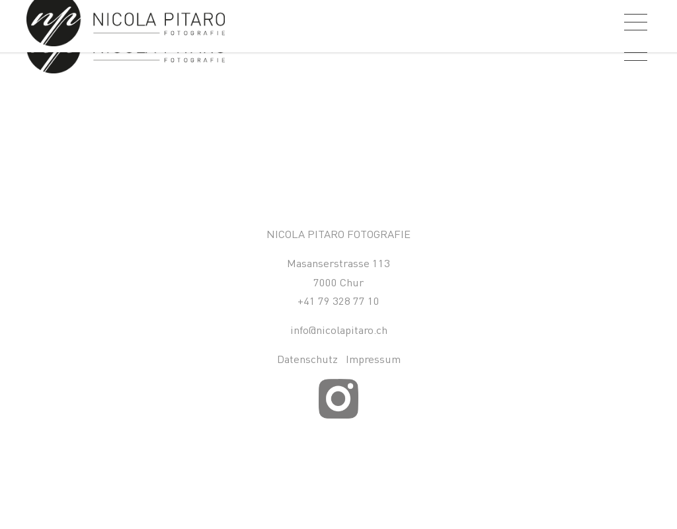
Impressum (373, 359)
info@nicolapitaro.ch (338, 330)
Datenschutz (307, 359)
